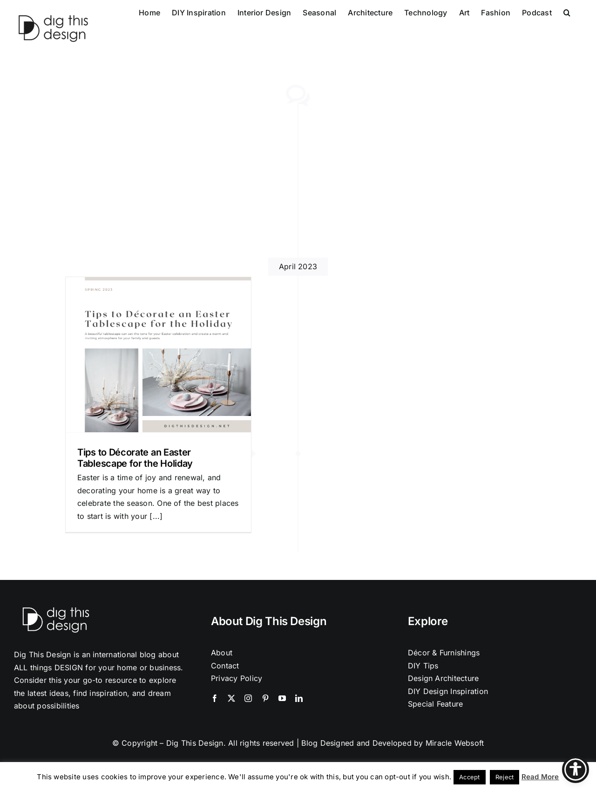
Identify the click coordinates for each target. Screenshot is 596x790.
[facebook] (214, 698)
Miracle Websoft (455, 743)
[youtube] (282, 698)
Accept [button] (469, 777)
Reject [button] (504, 777)
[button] (566, 11)
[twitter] (231, 698)
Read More (540, 776)
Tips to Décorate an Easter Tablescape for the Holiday (135, 458)
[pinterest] (265, 698)
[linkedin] (299, 698)
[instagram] (248, 698)
